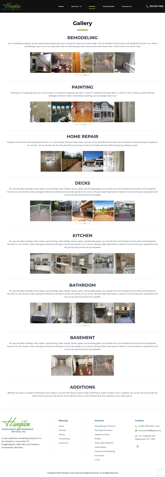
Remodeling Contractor (105, 426)
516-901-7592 (156, 6)
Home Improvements (104, 443)
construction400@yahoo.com (149, 430)
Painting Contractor (103, 430)
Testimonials (108, 6)
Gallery (92, 6)
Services (75, 6)
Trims (97, 460)
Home (61, 6)
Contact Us (127, 6)
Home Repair (100, 447)
